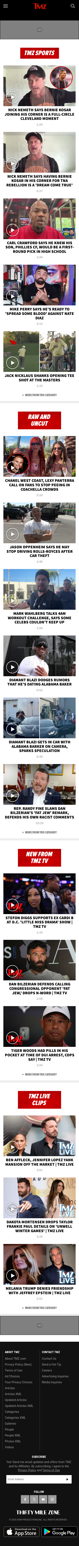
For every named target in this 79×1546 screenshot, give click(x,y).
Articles (10, 1388)
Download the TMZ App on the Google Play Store (59, 1531)
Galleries (10, 1423)
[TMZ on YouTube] (43, 1499)
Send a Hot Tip (51, 1364)
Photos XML (13, 1441)
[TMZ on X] (34, 1499)
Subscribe (67, 1479)
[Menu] (6, 6)
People (9, 1429)
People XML (13, 1435)
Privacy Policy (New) (18, 1364)
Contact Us (49, 1358)
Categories (12, 1411)
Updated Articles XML (19, 1406)
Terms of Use (13, 1370)
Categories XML (15, 1417)
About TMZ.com (15, 1358)
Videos (9, 1447)
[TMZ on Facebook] (25, 1499)
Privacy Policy (27, 1470)
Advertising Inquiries (55, 1376)
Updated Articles (16, 1400)
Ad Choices (12, 1376)
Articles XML (13, 1394)
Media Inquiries (52, 1382)
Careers (47, 1370)
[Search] (73, 6)
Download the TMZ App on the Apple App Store (21, 1532)
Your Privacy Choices (18, 1382)
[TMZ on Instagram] (52, 1499)
